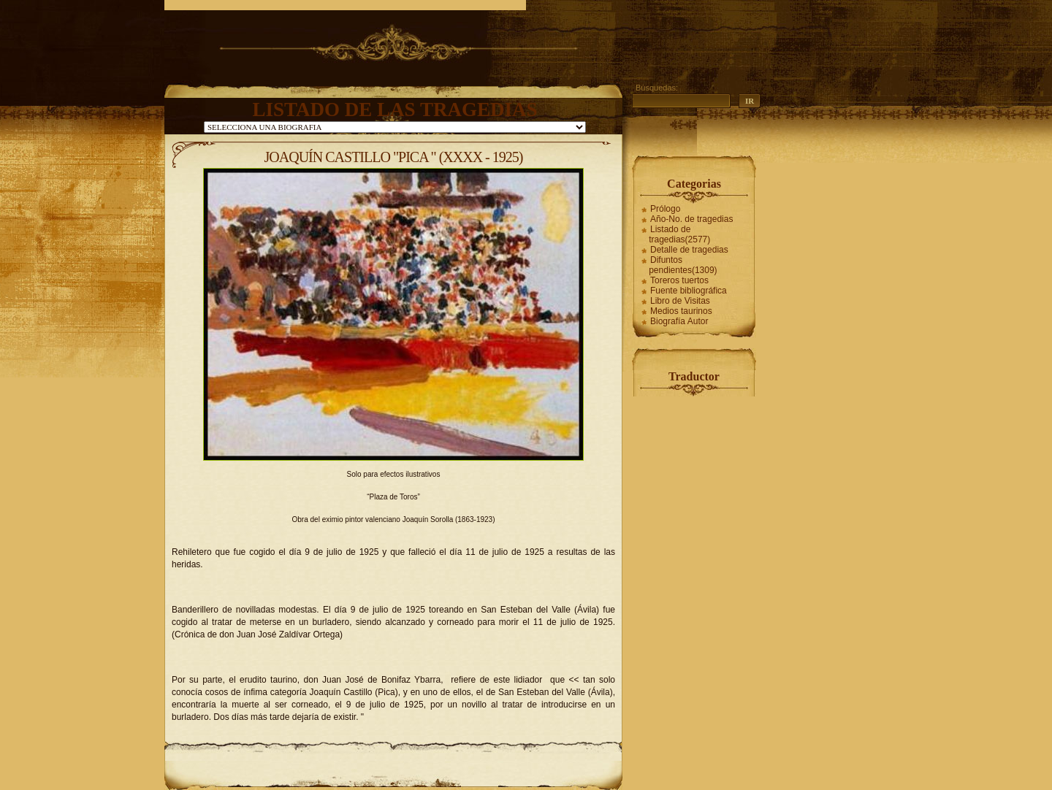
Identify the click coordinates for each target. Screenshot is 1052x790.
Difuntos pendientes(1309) (683, 265)
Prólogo (665, 209)
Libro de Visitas (680, 301)
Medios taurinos (681, 311)
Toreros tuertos (679, 280)
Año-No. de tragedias (691, 219)
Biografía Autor (679, 321)
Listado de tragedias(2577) (679, 234)
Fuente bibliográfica (688, 290)
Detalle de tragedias (689, 250)
